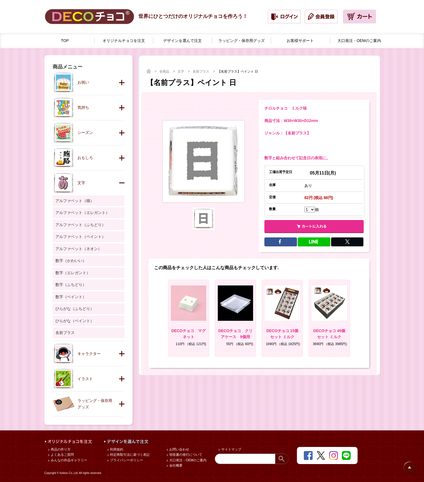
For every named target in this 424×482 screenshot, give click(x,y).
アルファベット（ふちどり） (80, 225)
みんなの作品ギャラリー (68, 460)
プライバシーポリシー (126, 460)
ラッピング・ (241, 41)
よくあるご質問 (62, 455)
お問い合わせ (178, 449)
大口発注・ (359, 41)
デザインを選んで (182, 41)
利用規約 (116, 449)
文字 (181, 71)
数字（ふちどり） (70, 284)
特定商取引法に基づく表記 (129, 455)
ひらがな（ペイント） (74, 321)
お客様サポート (300, 40)
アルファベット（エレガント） (82, 212)
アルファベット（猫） (74, 200)
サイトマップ (230, 449)
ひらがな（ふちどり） (74, 308)
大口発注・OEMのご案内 (187, 460)
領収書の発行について (185, 455)
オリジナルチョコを (124, 41)
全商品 (164, 71)
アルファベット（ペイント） (80, 236)
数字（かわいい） (70, 260)
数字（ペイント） (70, 297)
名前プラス (201, 71)
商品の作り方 (60, 449)
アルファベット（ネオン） (78, 249)
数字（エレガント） (72, 273)
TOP (65, 40)
